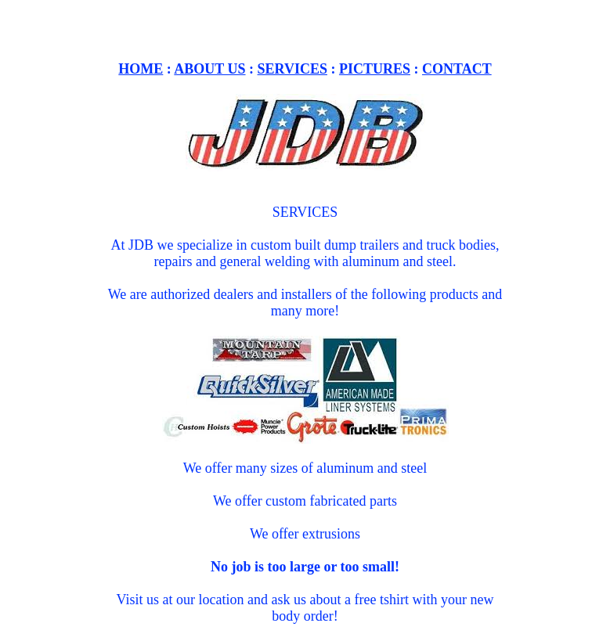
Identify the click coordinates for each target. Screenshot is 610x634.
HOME (140, 78)
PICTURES (374, 78)
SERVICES (292, 78)
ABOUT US (209, 78)
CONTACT (457, 78)
